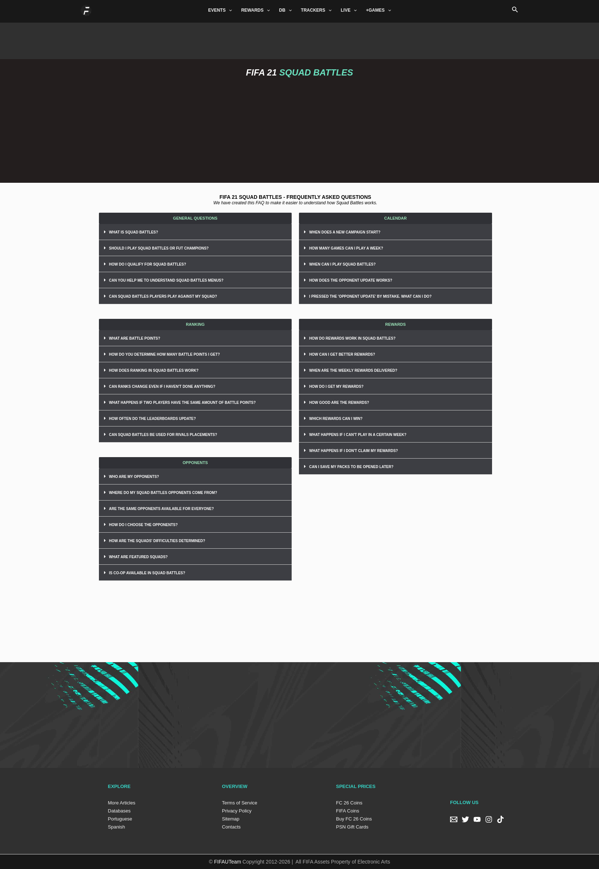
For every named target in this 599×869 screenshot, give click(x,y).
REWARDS (256, 10)
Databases (119, 811)
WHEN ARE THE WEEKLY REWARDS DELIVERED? (353, 370)
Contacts (231, 827)
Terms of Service (239, 803)
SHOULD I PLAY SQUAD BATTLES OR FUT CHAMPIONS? (159, 248)
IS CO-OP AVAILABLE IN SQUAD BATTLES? (147, 573)
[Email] (453, 819)
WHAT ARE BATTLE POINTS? (134, 338)
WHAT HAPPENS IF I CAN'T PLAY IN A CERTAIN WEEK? (357, 435)
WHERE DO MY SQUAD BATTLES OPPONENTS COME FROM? (163, 493)
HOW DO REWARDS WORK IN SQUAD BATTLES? (352, 338)
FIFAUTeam (227, 862)
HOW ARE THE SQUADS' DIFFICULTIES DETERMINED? (157, 541)
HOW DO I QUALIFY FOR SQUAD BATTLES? (147, 264)
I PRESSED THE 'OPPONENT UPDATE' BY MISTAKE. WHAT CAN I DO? (370, 296)
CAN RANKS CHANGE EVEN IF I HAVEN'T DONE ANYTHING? (162, 387)
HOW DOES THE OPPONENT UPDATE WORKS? (350, 280)
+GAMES (377, 10)
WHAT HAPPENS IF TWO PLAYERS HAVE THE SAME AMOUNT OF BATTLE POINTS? (182, 403)
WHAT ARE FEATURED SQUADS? (138, 557)
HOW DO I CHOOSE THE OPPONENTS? (143, 525)
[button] (195, 218)
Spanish (116, 827)
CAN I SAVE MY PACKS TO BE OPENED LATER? (351, 467)
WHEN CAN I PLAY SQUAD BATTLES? (342, 264)
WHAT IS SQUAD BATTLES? (133, 232)
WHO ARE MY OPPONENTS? (134, 477)
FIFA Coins (348, 811)
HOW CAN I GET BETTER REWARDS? (342, 354)
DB (285, 10)
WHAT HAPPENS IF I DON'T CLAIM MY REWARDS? (353, 451)
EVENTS (221, 10)
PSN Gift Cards (352, 827)
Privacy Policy (236, 811)
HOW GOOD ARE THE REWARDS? (339, 403)
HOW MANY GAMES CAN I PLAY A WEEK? (346, 248)
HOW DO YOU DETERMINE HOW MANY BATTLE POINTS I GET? (164, 354)
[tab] (195, 232)
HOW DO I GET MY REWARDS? (336, 387)
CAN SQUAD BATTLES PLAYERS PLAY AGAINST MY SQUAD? (163, 296)
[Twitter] (465, 819)
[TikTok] (500, 819)
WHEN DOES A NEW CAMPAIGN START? (344, 232)
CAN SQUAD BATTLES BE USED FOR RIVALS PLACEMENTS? (163, 435)
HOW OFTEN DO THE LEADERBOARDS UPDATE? (152, 419)
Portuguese (120, 819)
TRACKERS (316, 10)
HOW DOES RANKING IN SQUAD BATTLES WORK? (154, 370)
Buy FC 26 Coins (354, 819)
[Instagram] (488, 819)
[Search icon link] (515, 10)
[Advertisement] (300, 39)
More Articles (121, 803)
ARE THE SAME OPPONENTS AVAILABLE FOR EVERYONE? (161, 509)
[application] (230, 10)
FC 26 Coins (349, 803)
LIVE (348, 10)
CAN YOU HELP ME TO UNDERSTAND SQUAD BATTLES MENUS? (166, 280)
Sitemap (230, 819)
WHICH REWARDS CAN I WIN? (335, 419)
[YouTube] (477, 819)
